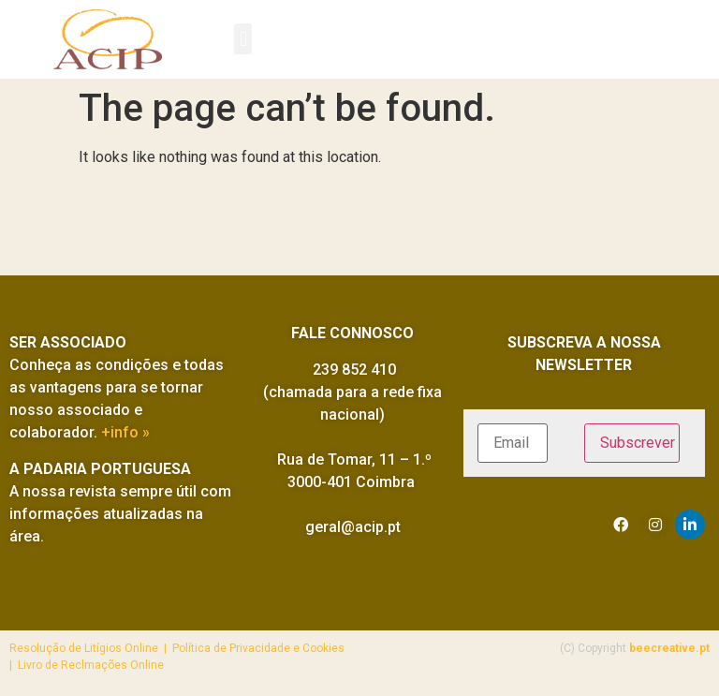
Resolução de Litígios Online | (90, 648)
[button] (243, 38)
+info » (125, 432)
